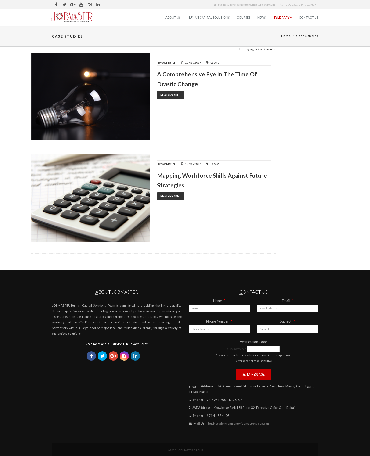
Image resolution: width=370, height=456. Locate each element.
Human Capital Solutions (209, 17)
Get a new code (236, 348)
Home (286, 36)
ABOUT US (173, 17)
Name (219, 300)
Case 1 (214, 62)
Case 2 (214, 163)
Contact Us (308, 17)
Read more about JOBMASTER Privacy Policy (117, 344)
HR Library (282, 17)
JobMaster (168, 62)
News (261, 17)
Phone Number (219, 321)
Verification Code (253, 342)
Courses (243, 17)
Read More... (170, 95)
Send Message (253, 374)
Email (288, 300)
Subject (287, 321)
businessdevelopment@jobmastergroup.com (239, 423)
